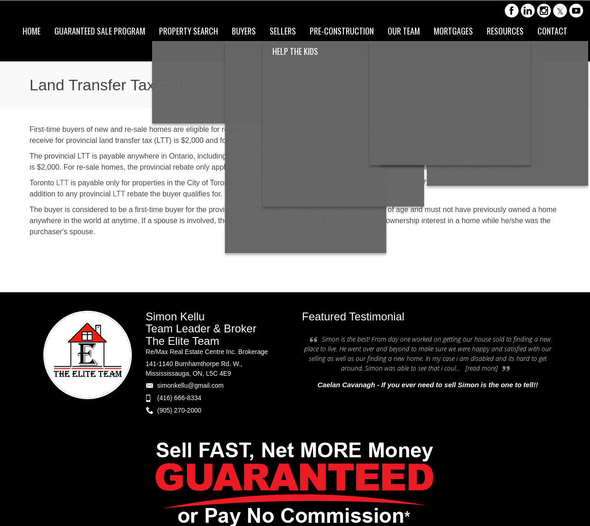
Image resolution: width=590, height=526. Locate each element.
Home (467, 86)
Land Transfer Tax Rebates (520, 86)
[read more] (482, 368)
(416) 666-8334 (179, 398)
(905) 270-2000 (179, 410)
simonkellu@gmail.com (190, 385)
